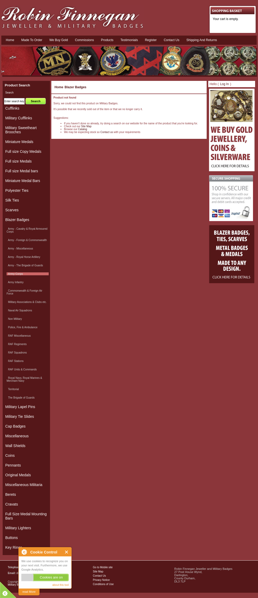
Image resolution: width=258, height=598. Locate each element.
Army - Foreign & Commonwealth (27, 240)
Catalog (82, 129)
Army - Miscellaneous (20, 248)
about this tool (60, 585)
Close (66, 552)
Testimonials (129, 40)
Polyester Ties (16, 190)
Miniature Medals (19, 142)
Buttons (11, 538)
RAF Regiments (17, 344)
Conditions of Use (103, 584)
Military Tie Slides (19, 416)
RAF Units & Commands (22, 369)
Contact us (171, 40)
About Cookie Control (24, 551)
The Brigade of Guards (21, 397)
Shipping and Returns (201, 40)
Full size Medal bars (21, 171)
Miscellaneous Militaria (23, 485)
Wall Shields (15, 446)
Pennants (13, 465)
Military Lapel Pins (20, 407)
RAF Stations (15, 361)
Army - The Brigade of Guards (25, 265)
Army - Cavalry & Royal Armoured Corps (27, 230)
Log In (224, 84)
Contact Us (99, 575)
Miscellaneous (17, 436)
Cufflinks (12, 108)
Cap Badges (15, 426)
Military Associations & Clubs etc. (27, 302)
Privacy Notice (101, 580)
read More (29, 591)
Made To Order (31, 40)
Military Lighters (18, 528)
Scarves (12, 210)
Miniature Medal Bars (22, 181)
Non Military (14, 318)
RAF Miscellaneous (19, 335)
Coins (10, 455)
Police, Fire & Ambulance (22, 327)
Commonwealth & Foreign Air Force (24, 292)
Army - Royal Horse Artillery (23, 257)
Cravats (11, 504)
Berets (10, 494)
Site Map (86, 126)
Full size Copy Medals (23, 151)
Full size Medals (18, 161)
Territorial (13, 389)
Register (151, 40)
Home (10, 40)
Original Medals (18, 475)
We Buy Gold (58, 40)
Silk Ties (12, 200)
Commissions (84, 40)
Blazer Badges (75, 87)
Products (107, 40)
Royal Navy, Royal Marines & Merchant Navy (24, 379)
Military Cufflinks (18, 118)
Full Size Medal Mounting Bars (26, 516)
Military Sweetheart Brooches (21, 130)
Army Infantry (15, 282)
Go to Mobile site (103, 567)
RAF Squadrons (17, 352)
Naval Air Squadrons (19, 310)
